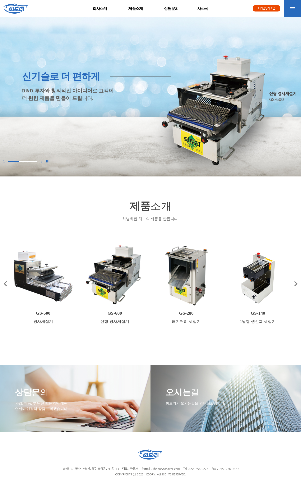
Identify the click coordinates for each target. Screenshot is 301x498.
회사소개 (100, 8)
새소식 (203, 8)
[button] (6, 97)
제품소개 (135, 8)
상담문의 (171, 8)
